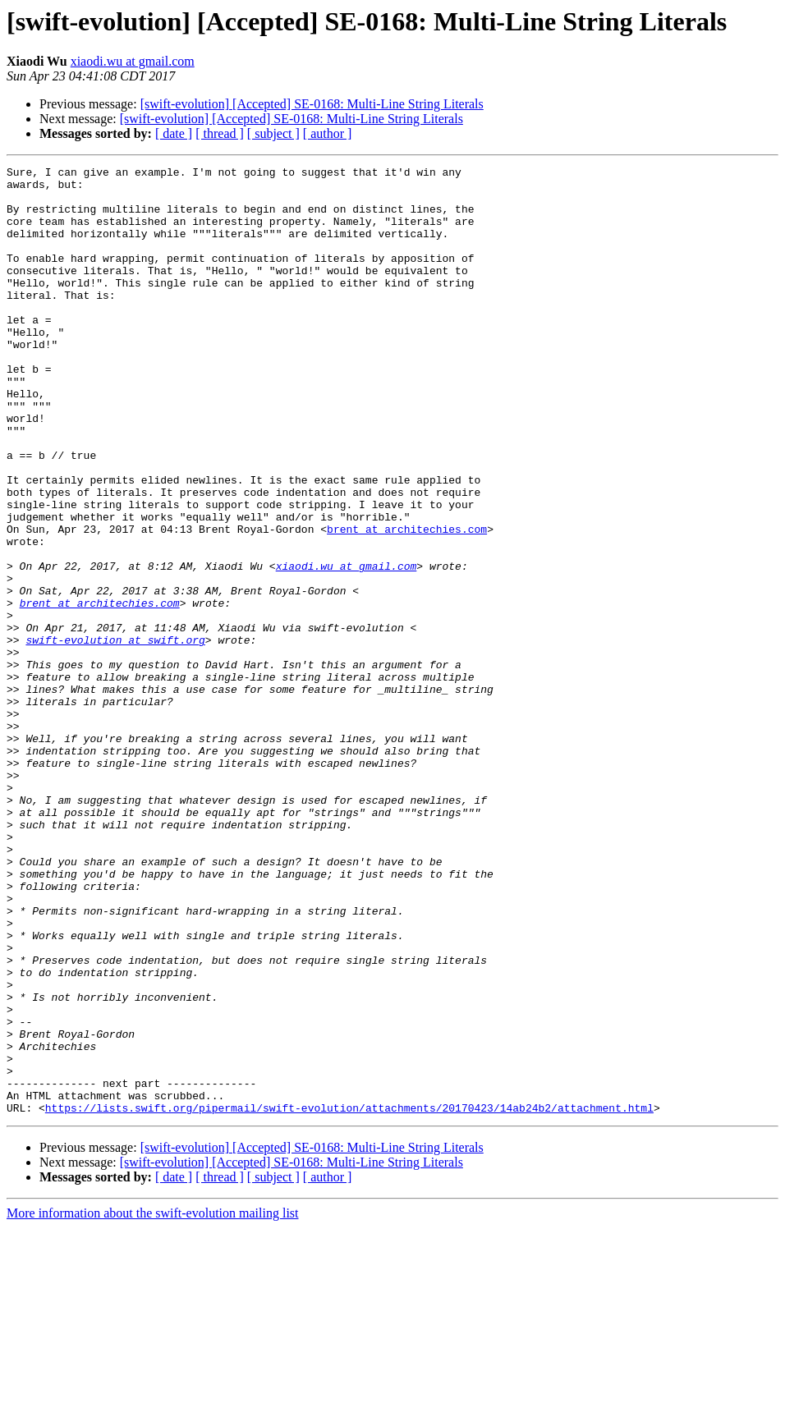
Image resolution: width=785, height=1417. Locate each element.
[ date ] (173, 133)
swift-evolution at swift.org (114, 735)
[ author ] (327, 133)
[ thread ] (219, 133)
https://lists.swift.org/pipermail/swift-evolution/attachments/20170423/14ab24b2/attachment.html (349, 1297)
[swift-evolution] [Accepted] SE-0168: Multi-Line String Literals (312, 104)
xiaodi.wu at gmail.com (133, 61)
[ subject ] (273, 133)
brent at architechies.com (407, 602)
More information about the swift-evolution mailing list (153, 1403)
